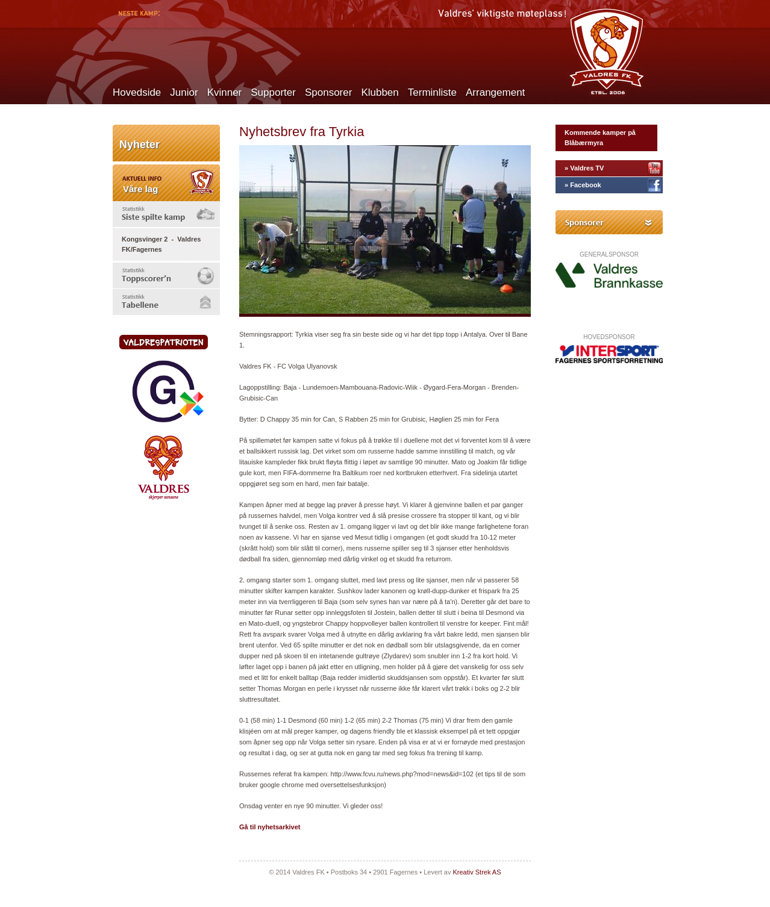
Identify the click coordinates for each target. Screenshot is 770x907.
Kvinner (224, 92)
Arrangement (495, 92)
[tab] (166, 214)
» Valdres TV (584, 168)
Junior (184, 92)
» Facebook (583, 185)
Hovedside (137, 92)
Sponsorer (328, 92)
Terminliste (432, 92)
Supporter (273, 92)
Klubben (379, 92)
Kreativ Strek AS (476, 872)
